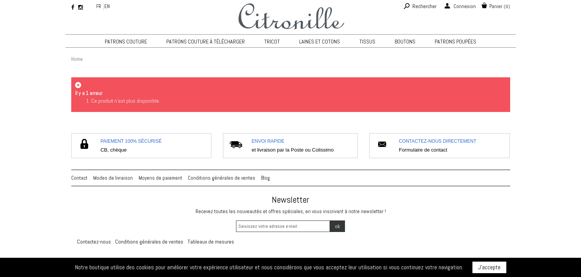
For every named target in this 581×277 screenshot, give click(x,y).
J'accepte (489, 267)
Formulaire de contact (423, 150)
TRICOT (272, 41)
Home (77, 59)
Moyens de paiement (160, 178)
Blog (265, 178)
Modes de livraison (113, 178)
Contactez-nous (94, 241)
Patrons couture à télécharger (205, 41)
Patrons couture (126, 41)
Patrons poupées (455, 41)
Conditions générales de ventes (221, 178)
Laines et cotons (319, 41)
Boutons (405, 41)
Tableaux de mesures (211, 241)
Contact (79, 178)
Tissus (367, 41)
